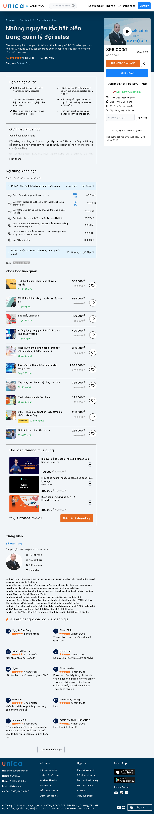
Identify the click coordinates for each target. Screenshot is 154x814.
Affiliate (81, 790)
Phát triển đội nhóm (46, 20)
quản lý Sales (63, 579)
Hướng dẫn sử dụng (49, 775)
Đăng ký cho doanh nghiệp (127, 130)
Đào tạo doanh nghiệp (88, 780)
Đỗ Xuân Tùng (23, 63)
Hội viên (110, 5)
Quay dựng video (85, 796)
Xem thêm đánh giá (51, 749)
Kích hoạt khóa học (49, 780)
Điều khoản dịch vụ (49, 790)
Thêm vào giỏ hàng (123, 63)
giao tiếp (47, 588)
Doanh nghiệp (96, 5)
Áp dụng (142, 117)
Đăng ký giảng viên (86, 770)
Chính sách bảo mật (49, 796)
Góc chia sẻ (45, 785)
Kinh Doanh (25, 20)
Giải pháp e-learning (86, 775)
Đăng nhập (129, 5)
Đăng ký (144, 5)
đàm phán (10, 582)
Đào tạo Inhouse (85, 785)
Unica (10, 20)
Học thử (75, 195)
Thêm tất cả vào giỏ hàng (77, 518)
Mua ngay (127, 73)
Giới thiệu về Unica (48, 770)
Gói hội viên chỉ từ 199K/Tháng (127, 83)
